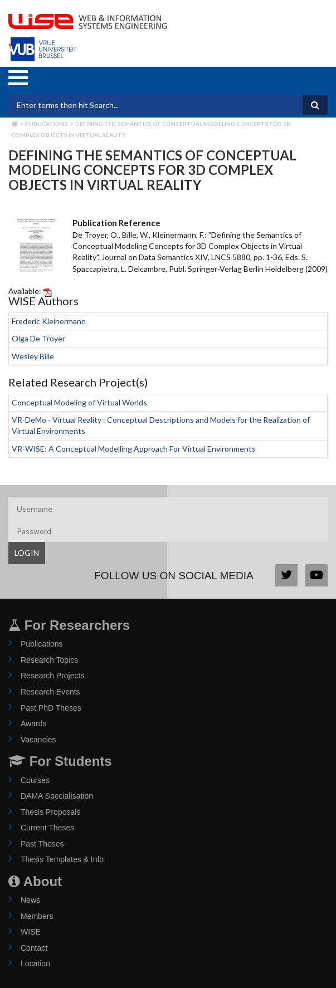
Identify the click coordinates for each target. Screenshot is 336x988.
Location (35, 963)
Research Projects (52, 675)
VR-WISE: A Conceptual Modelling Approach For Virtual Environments (134, 448)
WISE (31, 931)
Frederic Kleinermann (49, 321)
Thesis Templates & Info (62, 859)
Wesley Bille (33, 356)
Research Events (50, 691)
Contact (34, 947)
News (30, 900)
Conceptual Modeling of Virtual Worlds (79, 402)
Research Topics (49, 660)
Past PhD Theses (51, 707)
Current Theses (47, 827)
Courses (35, 780)
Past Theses (42, 843)
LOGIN (26, 552)
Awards (33, 723)
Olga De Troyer (38, 338)
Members (37, 916)
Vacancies (38, 739)
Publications (46, 123)
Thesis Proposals (50, 812)
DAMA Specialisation (57, 795)
